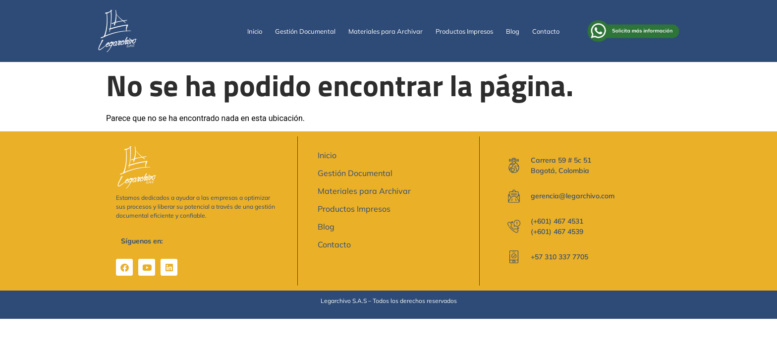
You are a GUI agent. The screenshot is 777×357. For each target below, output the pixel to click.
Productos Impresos (464, 31)
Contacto (545, 31)
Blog (512, 31)
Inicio (254, 31)
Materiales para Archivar (385, 31)
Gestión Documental (305, 31)
